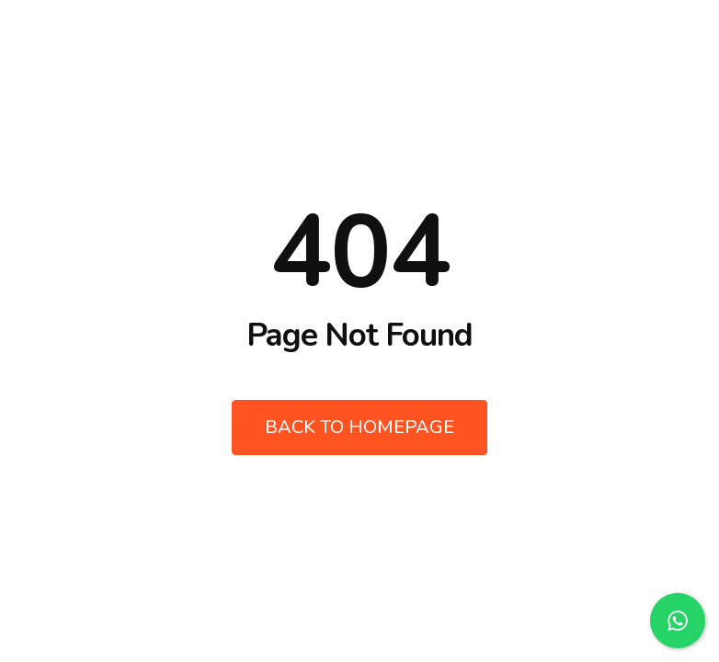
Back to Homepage (359, 427)
